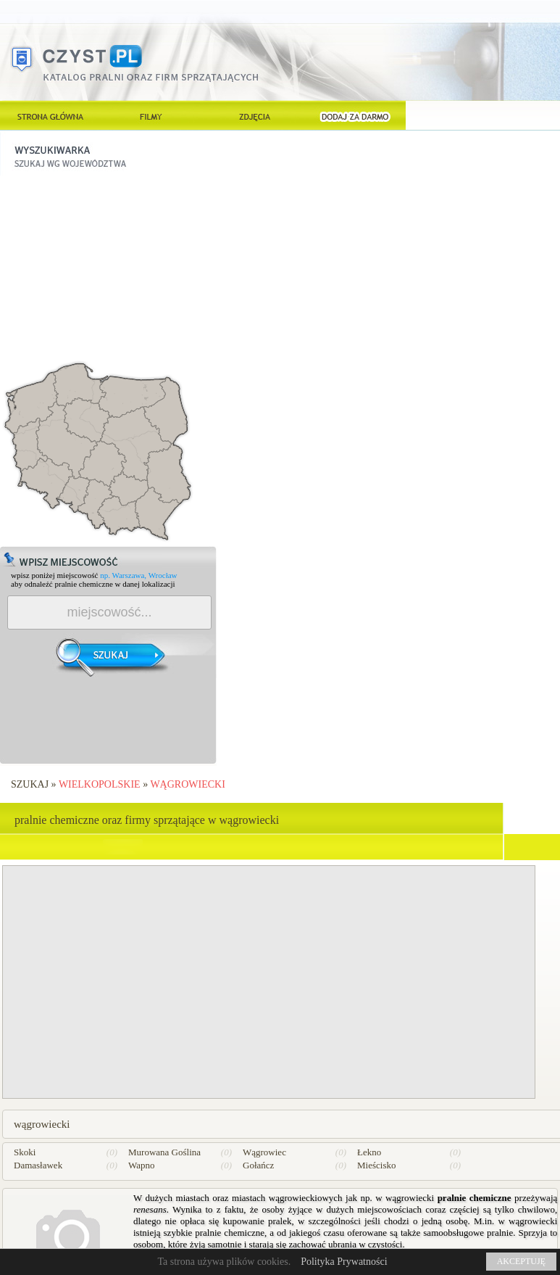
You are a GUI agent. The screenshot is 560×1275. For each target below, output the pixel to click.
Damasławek (38, 1165)
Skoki (24, 1152)
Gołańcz (258, 1165)
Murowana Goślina (164, 1152)
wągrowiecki (187, 784)
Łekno (369, 1152)
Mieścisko (376, 1165)
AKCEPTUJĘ (521, 1261)
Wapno (141, 1165)
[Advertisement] (108, 266)
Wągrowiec (264, 1152)
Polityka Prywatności (344, 1261)
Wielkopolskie (100, 784)
